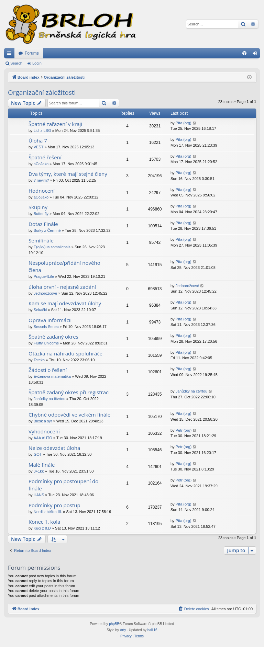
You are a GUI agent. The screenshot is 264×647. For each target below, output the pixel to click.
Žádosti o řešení (48, 369)
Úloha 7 (38, 140)
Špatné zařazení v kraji (55, 124)
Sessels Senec (46, 327)
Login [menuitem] (256, 54)
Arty (123, 630)
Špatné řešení (45, 157)
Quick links (10, 54)
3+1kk (39, 471)
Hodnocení (42, 190)
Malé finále (42, 464)
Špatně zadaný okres (53, 336)
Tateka (39, 360)
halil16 (152, 630)
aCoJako (41, 164)
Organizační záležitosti (42, 92)
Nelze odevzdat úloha (54, 447)
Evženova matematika (52, 376)
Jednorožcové (45, 293)
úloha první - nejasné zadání (62, 286)
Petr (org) (183, 430)
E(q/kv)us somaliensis (52, 247)
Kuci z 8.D (42, 528)
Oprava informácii (50, 320)
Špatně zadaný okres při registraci (69, 392)
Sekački (40, 310)
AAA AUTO (43, 438)
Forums (32, 53)
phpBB (114, 624)
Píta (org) (183, 123)
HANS (39, 495)
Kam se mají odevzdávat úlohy (65, 303)
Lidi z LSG (42, 130)
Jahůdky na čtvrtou (49, 399)
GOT (38, 454)
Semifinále (41, 240)
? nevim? (41, 180)
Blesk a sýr (43, 421)
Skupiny (38, 207)
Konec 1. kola (44, 521)
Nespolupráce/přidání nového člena (64, 266)
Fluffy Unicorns (46, 343)
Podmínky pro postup (54, 505)
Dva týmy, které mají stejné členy (68, 173)
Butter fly (41, 214)
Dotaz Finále (43, 223)
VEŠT (39, 147)
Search (16, 63)
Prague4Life (44, 276)
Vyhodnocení (44, 431)
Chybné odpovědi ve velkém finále (69, 414)
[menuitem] (244, 53)
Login (37, 63)
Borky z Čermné (47, 230)
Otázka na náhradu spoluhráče (65, 353)
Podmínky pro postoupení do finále (63, 485)
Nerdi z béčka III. (48, 512)
